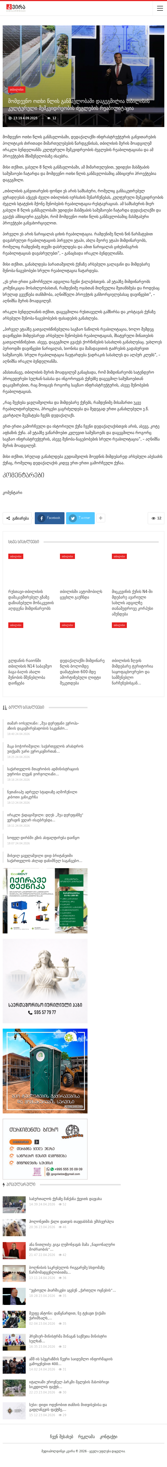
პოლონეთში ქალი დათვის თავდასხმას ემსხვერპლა (71, 1221)
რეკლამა (86, 1436)
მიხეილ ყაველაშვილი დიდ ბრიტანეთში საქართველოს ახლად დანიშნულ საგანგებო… (44, 860)
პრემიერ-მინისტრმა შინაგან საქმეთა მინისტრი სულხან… (68, 1338)
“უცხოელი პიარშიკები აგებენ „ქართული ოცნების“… (72, 1290)
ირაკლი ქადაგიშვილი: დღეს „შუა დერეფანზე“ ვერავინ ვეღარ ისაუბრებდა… (45, 819)
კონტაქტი (108, 1436)
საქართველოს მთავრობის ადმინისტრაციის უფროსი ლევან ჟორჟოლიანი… (43, 773)
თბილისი (17, 89)
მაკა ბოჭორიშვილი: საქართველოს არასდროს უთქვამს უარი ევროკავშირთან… (45, 751)
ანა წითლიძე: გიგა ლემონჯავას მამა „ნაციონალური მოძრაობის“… (72, 1247)
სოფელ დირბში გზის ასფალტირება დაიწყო (43, 840)
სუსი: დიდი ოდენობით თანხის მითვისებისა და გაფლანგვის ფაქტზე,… (68, 1407)
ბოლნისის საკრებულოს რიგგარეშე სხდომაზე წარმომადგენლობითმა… (66, 1270)
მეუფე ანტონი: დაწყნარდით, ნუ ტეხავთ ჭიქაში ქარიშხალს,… (67, 1315)
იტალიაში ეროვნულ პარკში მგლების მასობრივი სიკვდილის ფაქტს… (69, 1384)
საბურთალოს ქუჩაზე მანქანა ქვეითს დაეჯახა (65, 1199)
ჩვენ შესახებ (61, 1436)
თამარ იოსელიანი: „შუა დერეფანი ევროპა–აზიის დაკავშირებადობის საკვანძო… (43, 728)
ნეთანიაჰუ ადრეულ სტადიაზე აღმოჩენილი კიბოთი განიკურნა (42, 796)
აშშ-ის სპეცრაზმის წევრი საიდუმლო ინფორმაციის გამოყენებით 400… (71, 1361)
